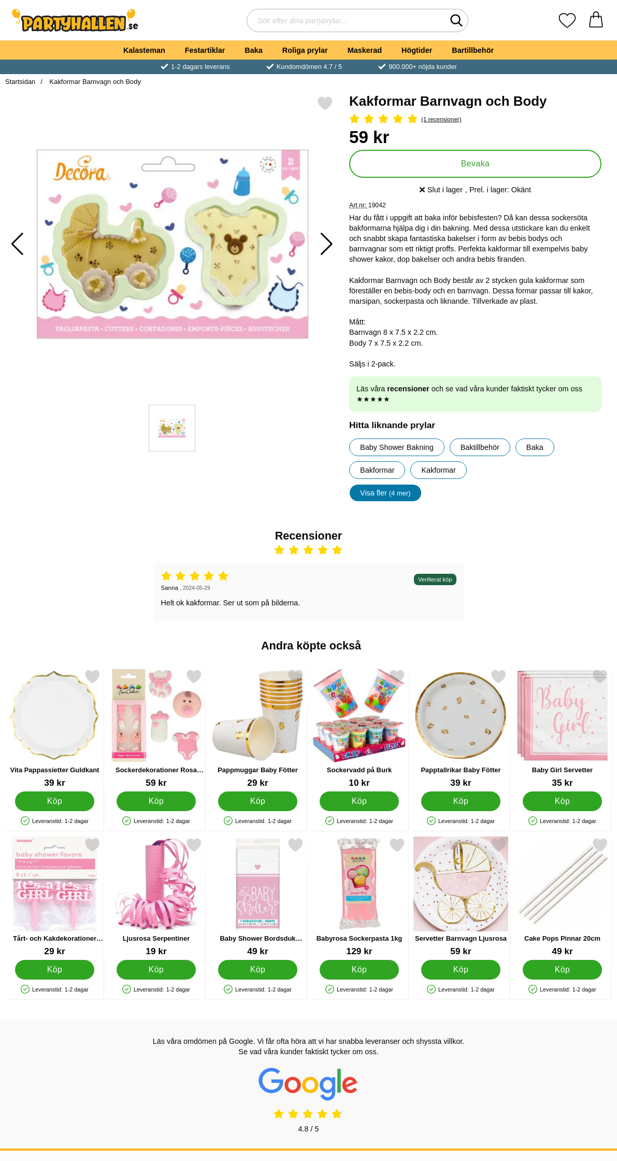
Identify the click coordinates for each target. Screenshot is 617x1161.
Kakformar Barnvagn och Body (94, 82)
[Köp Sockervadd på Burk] (359, 801)
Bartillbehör (473, 50)
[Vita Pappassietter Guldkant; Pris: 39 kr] (54, 728)
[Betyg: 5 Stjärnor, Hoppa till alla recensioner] (475, 119)
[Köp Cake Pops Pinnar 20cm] (562, 970)
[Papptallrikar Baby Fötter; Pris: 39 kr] (460, 728)
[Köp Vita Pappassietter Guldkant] (54, 801)
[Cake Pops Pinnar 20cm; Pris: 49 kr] (562, 897)
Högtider (416, 50)
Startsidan (20, 82)
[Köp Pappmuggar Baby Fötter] (257, 801)
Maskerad (365, 50)
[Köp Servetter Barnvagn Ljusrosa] (460, 970)
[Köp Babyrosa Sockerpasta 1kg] (359, 970)
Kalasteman (144, 50)
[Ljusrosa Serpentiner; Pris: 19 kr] (156, 897)
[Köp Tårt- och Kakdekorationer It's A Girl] (54, 970)
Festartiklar (205, 50)
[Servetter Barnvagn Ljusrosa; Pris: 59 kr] (460, 897)
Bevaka (475, 163)
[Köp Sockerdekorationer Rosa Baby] (156, 801)
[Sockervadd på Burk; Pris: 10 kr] (359, 728)
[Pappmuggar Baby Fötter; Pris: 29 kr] (257, 728)
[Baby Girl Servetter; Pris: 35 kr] (562, 728)
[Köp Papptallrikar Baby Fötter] (460, 801)
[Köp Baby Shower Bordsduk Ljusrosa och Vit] (257, 970)
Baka (253, 50)
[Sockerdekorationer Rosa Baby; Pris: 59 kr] (156, 728)
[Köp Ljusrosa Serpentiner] (156, 970)
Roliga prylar (305, 50)
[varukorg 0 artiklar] (596, 20)
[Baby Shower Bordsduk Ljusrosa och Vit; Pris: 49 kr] (257, 897)
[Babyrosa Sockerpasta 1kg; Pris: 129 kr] (359, 897)
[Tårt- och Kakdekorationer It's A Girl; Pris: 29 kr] (54, 897)
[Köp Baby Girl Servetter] (562, 801)
